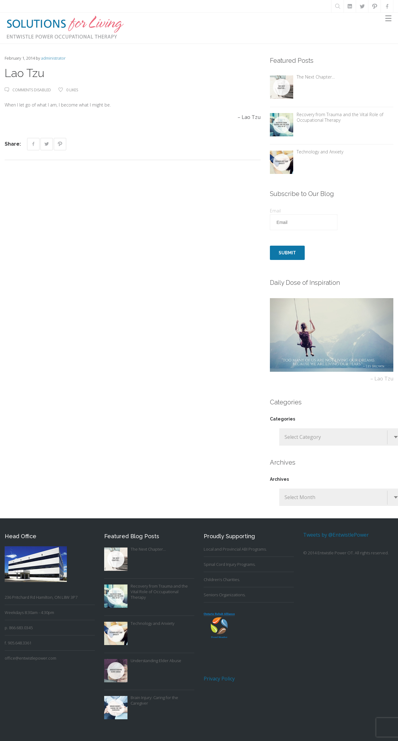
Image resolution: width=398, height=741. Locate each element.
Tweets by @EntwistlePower (336, 534)
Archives (279, 479)
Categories (282, 418)
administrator (53, 58)
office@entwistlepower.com (30, 658)
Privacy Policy (219, 678)
